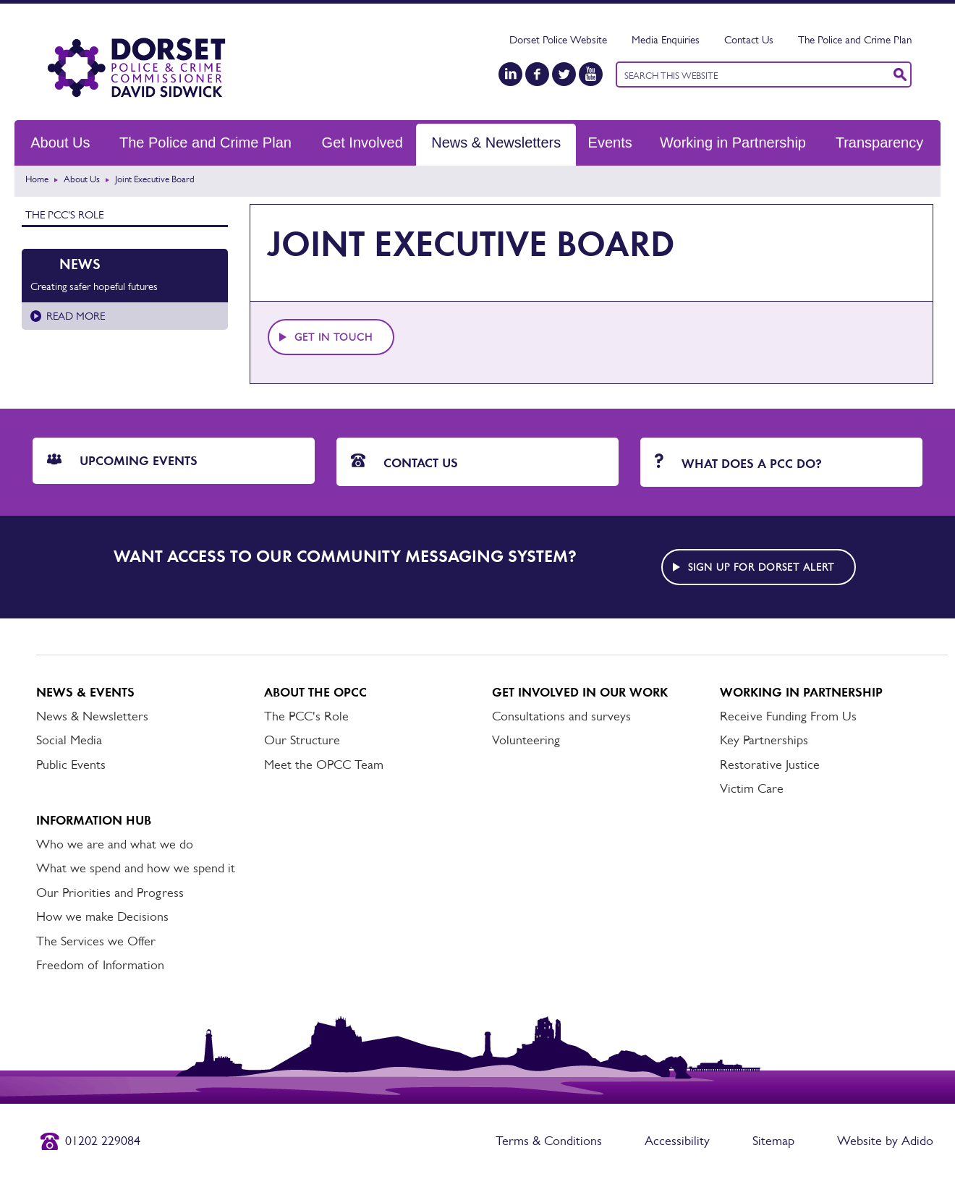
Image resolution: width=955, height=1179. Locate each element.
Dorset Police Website (558, 39)
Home (36, 179)
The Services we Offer (96, 941)
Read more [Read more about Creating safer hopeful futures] (75, 316)
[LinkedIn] (510, 74)
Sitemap (773, 1140)
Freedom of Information (100, 965)
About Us (60, 142)
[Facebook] (537, 74)
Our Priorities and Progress (110, 892)
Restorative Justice (770, 764)
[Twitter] (564, 74)
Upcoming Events (122, 461)
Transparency (880, 142)
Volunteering (526, 740)
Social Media (69, 740)
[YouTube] (591, 74)
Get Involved (362, 142)
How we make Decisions (102, 916)
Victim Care (752, 788)
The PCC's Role (64, 214)
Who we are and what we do (114, 844)
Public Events (71, 764)
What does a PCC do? (738, 463)
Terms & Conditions (549, 1140)
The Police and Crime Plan (855, 39)
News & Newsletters (496, 142)
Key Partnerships (764, 740)
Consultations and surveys (561, 716)
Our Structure (302, 740)
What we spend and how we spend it (135, 868)
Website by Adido (885, 1140)
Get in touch (333, 337)
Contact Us (748, 39)
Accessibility (677, 1140)
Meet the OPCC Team (323, 764)
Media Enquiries (666, 39)
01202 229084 (102, 1140)
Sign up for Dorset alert (761, 567)
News (80, 264)
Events (610, 142)
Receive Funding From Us (788, 716)
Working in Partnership (733, 142)
